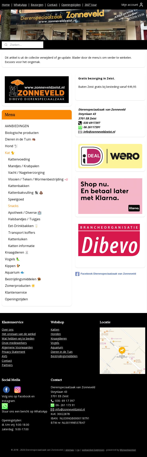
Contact (52, 5)
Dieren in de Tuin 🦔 (20, 139)
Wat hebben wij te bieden (18, 338)
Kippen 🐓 (12, 266)
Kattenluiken (17, 239)
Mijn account (132, 4)
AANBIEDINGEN (17, 126)
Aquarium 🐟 (14, 272)
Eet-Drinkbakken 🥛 (23, 226)
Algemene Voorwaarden (17, 347)
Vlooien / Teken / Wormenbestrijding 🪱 (38, 179)
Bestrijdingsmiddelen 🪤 (23, 279)
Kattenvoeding (19, 159)
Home (6, 5)
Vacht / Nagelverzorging (26, 172)
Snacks (13, 206)
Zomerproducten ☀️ (20, 285)
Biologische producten (22, 133)
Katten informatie (21, 246)
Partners (7, 365)
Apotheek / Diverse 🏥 (25, 212)
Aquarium (57, 347)
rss (77, 449)
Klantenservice (16, 292)
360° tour (91, 5)
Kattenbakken (18, 186)
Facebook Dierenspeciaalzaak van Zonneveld (105, 274)
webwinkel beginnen (93, 449)
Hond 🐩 (11, 146)
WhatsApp (20, 5)
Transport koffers (21, 232)
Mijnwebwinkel (128, 449)
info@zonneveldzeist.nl (98, 132)
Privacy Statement (13, 352)
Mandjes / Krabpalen (23, 166)
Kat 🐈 (10, 153)
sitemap (69, 449)
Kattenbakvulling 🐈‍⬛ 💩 (25, 192)
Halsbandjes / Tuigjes (24, 219)
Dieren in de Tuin (62, 352)
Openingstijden (71, 5)
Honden (56, 334)
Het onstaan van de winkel (19, 334)
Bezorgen (37, 5)
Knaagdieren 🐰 (17, 252)
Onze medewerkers (14, 343)
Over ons (8, 329)
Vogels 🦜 (12, 259)
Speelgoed (16, 199)
